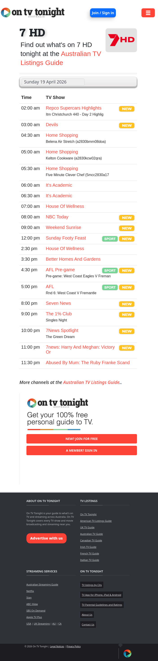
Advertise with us (46, 538)
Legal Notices (57, 646)
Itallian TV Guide (89, 560)
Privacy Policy (74, 646)
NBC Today (57, 216)
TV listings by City (92, 585)
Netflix (30, 591)
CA (59, 623)
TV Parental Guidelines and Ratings (102, 604)
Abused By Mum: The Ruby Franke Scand (88, 362)
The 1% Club (59, 313)
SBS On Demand (35, 610)
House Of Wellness (65, 206)
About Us (87, 614)
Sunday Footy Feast (66, 237)
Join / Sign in (103, 12)
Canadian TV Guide (91, 540)
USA (28, 623)
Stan (29, 597)
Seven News (58, 303)
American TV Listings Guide (96, 520)
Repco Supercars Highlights (74, 107)
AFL (50, 286)
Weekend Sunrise (63, 227)
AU (54, 623)
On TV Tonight (88, 514)
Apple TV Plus (34, 617)
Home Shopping (62, 135)
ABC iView (32, 604)
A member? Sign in (81, 450)
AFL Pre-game (60, 269)
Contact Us (88, 624)
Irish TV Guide (88, 547)
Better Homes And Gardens (73, 259)
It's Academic (59, 185)
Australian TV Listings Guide (91, 382)
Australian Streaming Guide (42, 584)
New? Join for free (81, 439)
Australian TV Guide (91, 534)
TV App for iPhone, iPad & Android (101, 594)
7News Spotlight (62, 330)
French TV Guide (89, 553)
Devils (52, 124)
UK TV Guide (87, 527)
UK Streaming (42, 623)
